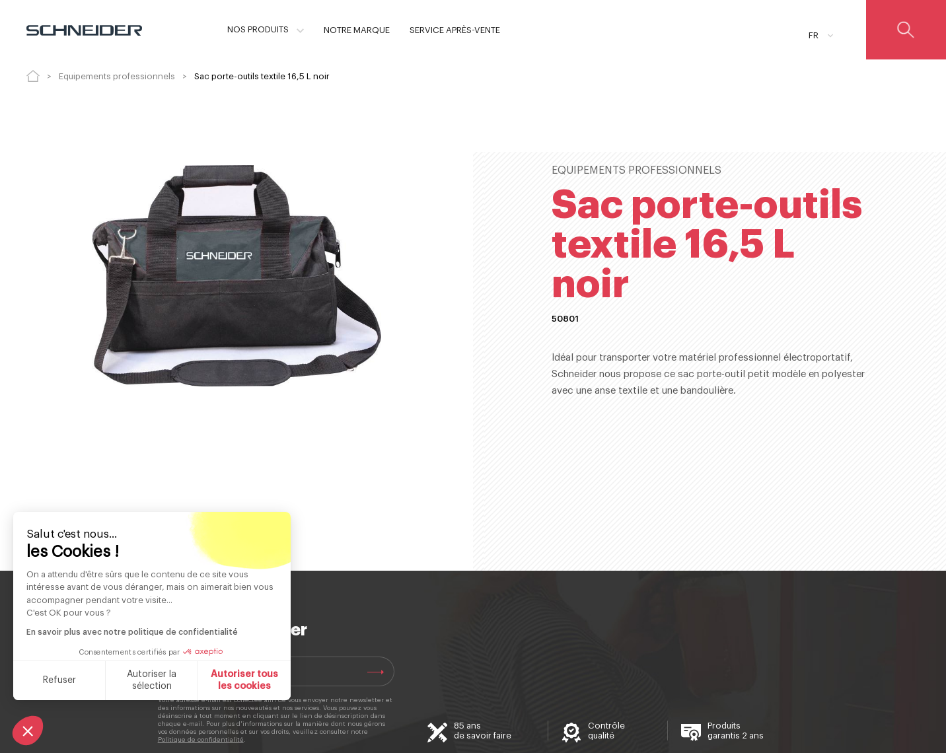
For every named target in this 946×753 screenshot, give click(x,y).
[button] (28, 730)
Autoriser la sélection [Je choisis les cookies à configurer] (151, 680)
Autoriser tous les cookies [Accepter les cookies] (244, 680)
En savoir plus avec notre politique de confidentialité (132, 632)
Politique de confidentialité (201, 739)
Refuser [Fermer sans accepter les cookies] (59, 680)
